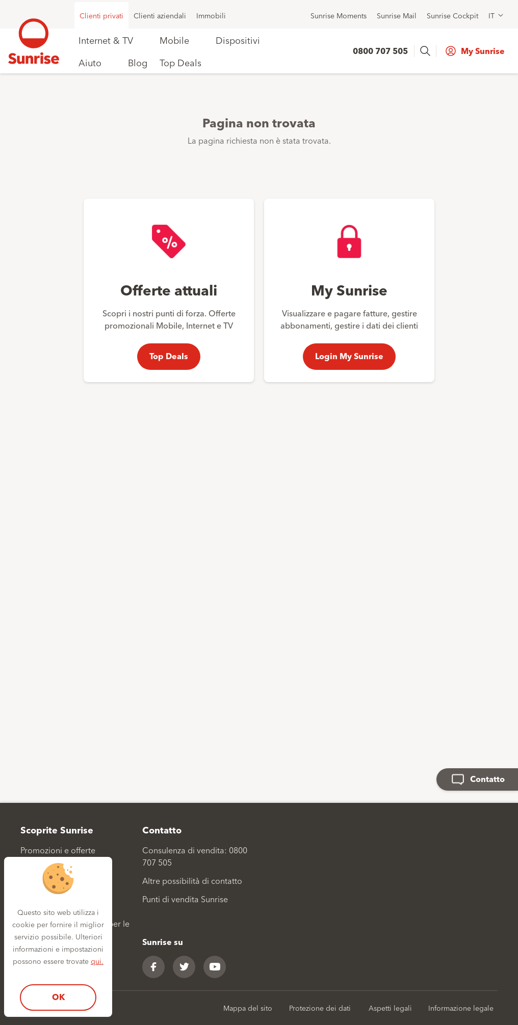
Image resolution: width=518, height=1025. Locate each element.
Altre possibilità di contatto (192, 880)
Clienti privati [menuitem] (101, 15)
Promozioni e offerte (57, 849)
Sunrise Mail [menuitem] (397, 15)
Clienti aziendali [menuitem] (160, 15)
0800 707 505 (380, 51)
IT (491, 15)
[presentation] (426, 51)
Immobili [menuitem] (211, 15)
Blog (137, 62)
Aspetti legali (390, 1008)
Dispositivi (238, 39)
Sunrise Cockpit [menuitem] (452, 15)
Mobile (174, 39)
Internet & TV (106, 39)
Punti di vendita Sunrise (185, 898)
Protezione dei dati (320, 1008)
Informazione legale (461, 1008)
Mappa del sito (247, 1008)
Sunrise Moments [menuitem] (338, 15)
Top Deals (180, 62)
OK (58, 997)
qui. (97, 961)
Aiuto (90, 62)
